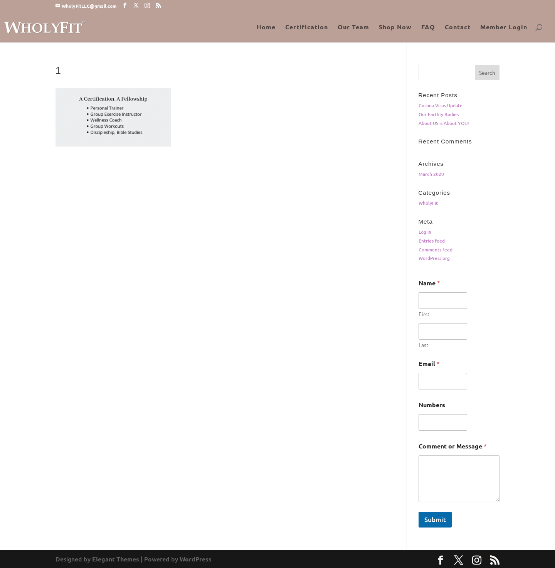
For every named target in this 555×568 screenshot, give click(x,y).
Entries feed (432, 241)
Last (424, 345)
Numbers (432, 404)
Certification (306, 27)
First (424, 314)
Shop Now (395, 27)
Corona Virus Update (440, 105)
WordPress (196, 559)
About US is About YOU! (444, 123)
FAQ (428, 27)
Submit (435, 519)
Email (429, 363)
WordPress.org (434, 258)
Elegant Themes (115, 559)
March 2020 (431, 174)
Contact (458, 27)
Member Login (503, 27)
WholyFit (428, 203)
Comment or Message (453, 446)
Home (266, 27)
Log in (425, 232)
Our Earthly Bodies (439, 114)
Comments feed (435, 249)
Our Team (353, 27)
